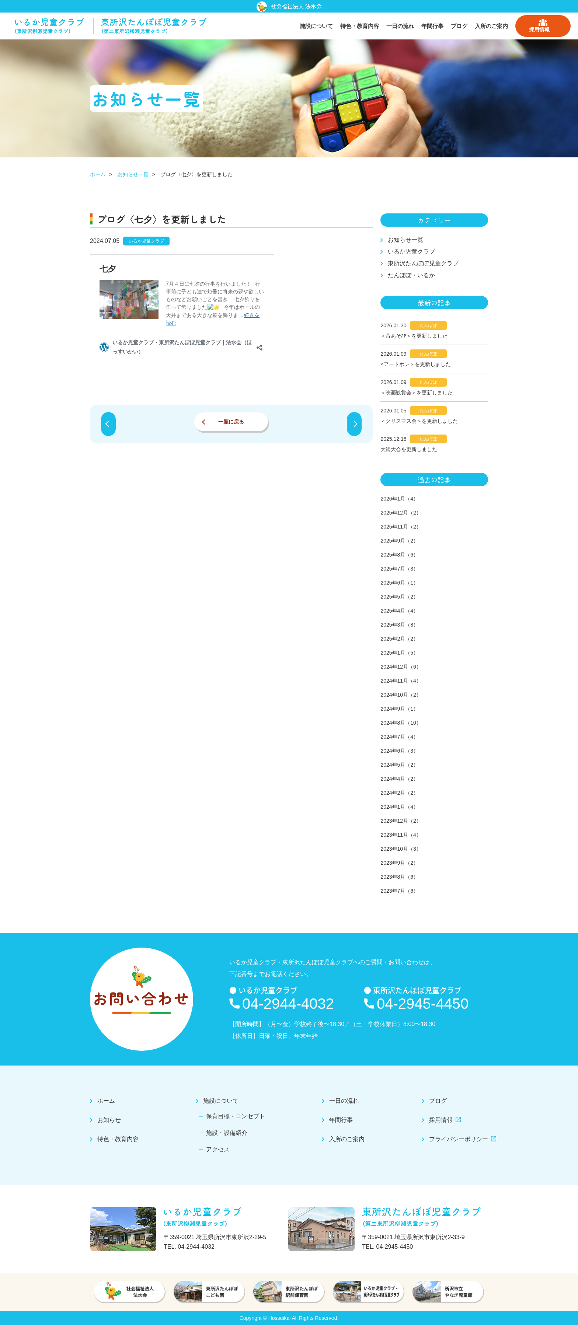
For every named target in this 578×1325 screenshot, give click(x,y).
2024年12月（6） (400, 667)
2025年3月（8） (399, 625)
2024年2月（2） (399, 793)
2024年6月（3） (399, 751)
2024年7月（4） (399, 737)
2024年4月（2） (399, 779)
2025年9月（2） (399, 541)
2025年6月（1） (399, 583)
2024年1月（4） (399, 807)
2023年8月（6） (399, 877)
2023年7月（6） (399, 891)
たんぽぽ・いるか (411, 275)
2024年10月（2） (400, 695)
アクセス (219, 1149)
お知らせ (113, 1120)
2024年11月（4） (400, 681)
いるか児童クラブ (411, 251)
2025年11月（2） (400, 527)
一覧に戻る (231, 422)
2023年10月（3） (400, 849)
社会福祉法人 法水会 (289, 6)
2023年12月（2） (400, 821)
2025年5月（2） (399, 597)
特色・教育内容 (359, 26)
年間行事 (432, 26)
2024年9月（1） (399, 709)
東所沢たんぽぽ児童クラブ (423, 263)
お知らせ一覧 (133, 174)
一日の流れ (400, 26)
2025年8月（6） (399, 555)
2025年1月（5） (399, 653)
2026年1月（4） (399, 499)
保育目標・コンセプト (236, 1116)
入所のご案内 (491, 26)
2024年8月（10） (400, 723)
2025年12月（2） (400, 513)
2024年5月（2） (399, 765)
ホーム (97, 174)
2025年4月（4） (399, 611)
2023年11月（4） (400, 835)
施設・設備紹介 (228, 1133)
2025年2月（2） (399, 639)
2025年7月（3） (399, 569)
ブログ (459, 26)
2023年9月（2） (399, 863)
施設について (316, 26)
